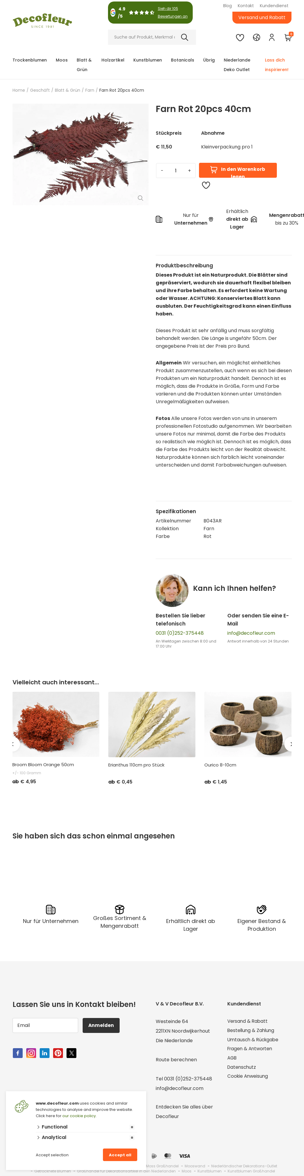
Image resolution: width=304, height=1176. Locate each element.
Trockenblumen (30, 60)
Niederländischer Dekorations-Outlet (244, 1166)
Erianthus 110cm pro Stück (136, 765)
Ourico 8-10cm (220, 765)
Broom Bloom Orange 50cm (43, 765)
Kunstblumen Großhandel (251, 1171)
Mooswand (195, 1166)
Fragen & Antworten (251, 1050)
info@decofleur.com (251, 633)
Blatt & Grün (84, 65)
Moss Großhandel (162, 1166)
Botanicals (182, 60)
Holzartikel (112, 60)
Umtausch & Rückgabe (254, 1040)
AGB (232, 1059)
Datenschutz (242, 1069)
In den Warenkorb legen (238, 172)
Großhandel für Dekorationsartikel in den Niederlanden (126, 1171)
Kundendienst (274, 6)
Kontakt (246, 6)
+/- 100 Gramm (26, 773)
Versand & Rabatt (248, 1021)
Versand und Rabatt (262, 17)
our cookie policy (79, 1116)
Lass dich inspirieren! (276, 65)
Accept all (120, 1155)
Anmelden (102, 1025)
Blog (227, 6)
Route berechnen (176, 1059)
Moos (62, 60)
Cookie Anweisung (248, 1078)
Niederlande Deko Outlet (237, 65)
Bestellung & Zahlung (251, 1031)
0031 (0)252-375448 (180, 633)
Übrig (209, 60)
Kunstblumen (147, 60)
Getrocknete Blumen (52, 1171)
